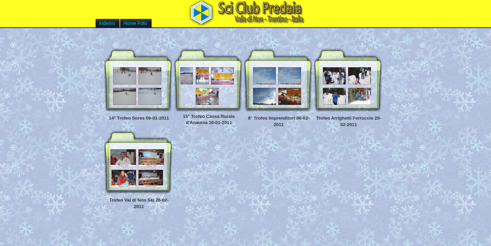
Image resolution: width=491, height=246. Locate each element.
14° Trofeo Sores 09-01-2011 (139, 118)
